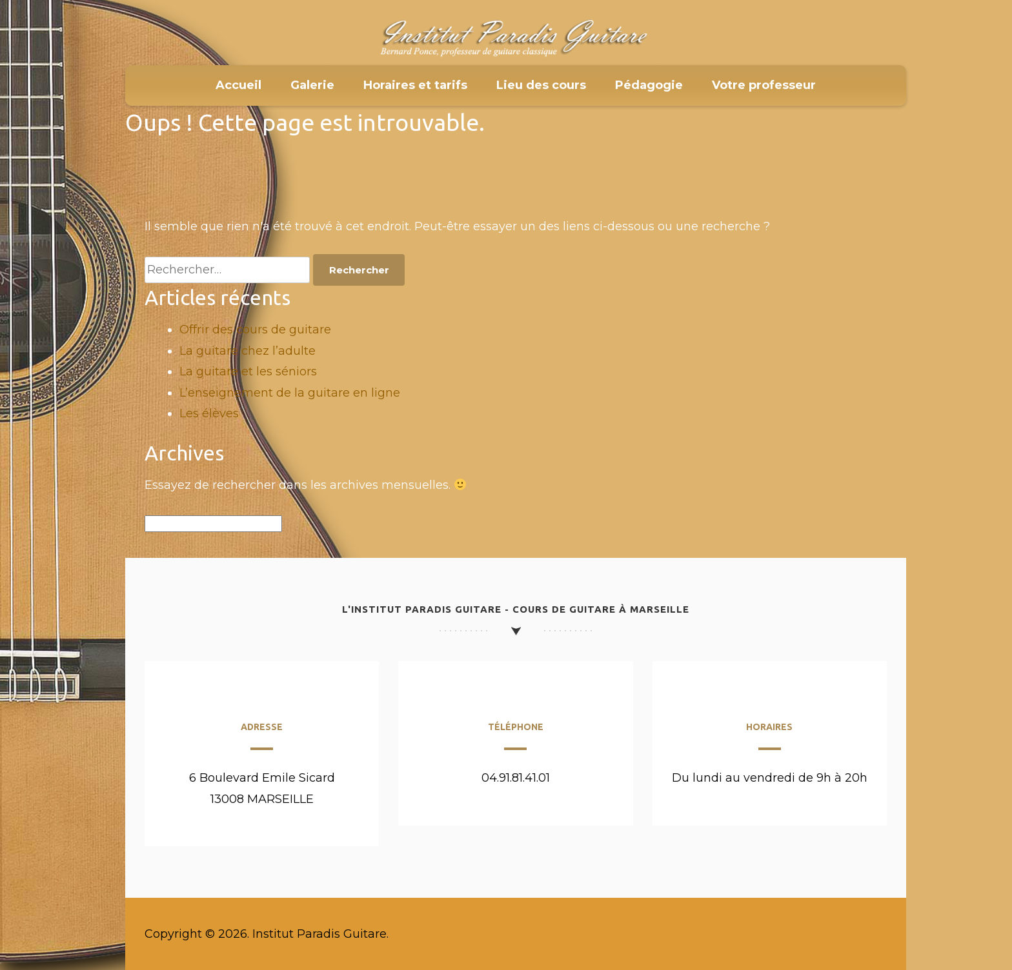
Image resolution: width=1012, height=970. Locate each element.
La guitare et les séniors (248, 371)
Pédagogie (649, 85)
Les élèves (209, 413)
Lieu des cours (541, 85)
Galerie (312, 85)
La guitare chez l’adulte (247, 351)
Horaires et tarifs (415, 85)
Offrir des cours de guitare (255, 329)
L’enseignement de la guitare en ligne (289, 393)
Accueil (238, 85)
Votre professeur (764, 85)
